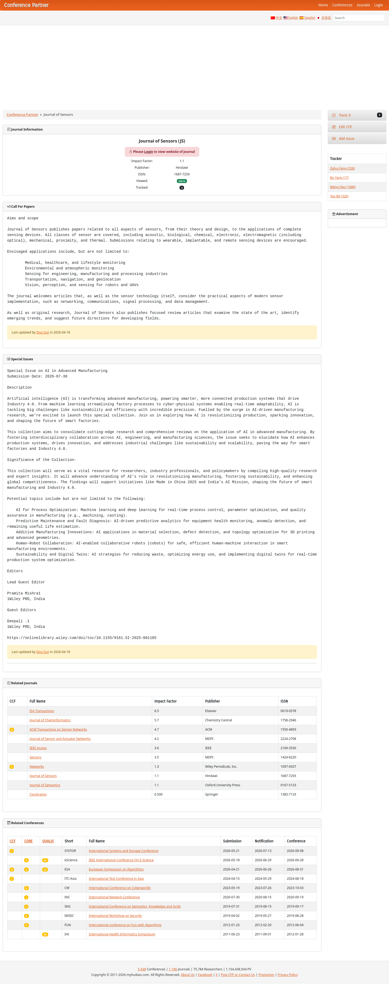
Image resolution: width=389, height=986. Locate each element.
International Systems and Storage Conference (124, 851)
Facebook (205, 974)
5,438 (142, 969)
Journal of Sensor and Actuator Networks (60, 738)
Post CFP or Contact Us (238, 974)
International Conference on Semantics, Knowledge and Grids (135, 906)
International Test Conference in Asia (116, 878)
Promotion (266, 974)
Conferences (342, 5)
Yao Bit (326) (339, 196)
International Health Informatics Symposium (122, 934)
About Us (188, 974)
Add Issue (343, 138)
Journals (363, 5)
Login (378, 5)
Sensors (35, 757)
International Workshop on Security (115, 915)
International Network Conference (114, 897)
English (293, 18)
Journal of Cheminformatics (50, 720)
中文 (279, 18)
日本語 (326, 18)
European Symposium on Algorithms (116, 869)
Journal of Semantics (45, 785)
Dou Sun (42, 332)
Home (323, 5)
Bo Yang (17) (339, 177)
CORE (28, 841)
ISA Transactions (42, 711)
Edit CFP (342, 127)
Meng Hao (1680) (343, 187)
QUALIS (48, 841)
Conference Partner (22, 114)
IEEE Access (38, 748)
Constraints (38, 794)
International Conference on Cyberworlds (120, 888)
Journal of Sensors (43, 776)
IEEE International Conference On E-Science (121, 860)
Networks (37, 766)
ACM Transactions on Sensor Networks (58, 729)
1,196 (173, 969)
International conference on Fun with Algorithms (125, 925)
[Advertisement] (195, 65)
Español (309, 18)
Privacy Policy (288, 974)
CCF (13, 841)
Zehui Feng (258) (342, 168)
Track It (357, 115)
